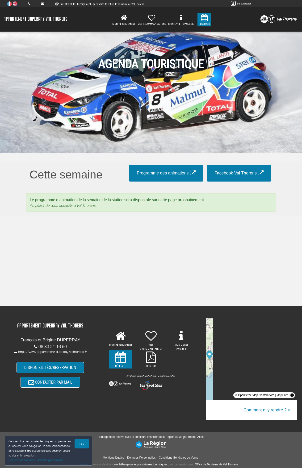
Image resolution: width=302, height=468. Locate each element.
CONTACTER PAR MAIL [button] (50, 382)
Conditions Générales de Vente (178, 457)
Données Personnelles (141, 457)
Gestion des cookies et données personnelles (35, 460)
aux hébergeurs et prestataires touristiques (140, 464)
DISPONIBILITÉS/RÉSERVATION (50, 367)
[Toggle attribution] (292, 395)
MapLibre (282, 395)
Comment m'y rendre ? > (266, 410)
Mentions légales (113, 457)
